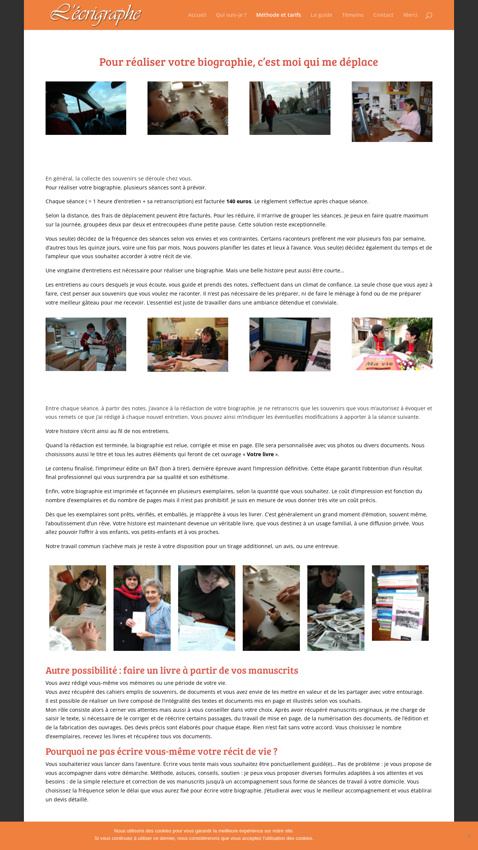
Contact (383, 15)
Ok (320, 838)
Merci (410, 15)
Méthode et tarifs (278, 15)
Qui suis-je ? (231, 15)
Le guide (321, 15)
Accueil (197, 15)
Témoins (353, 15)
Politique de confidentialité (355, 838)
